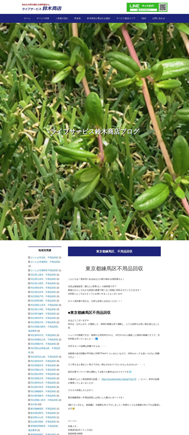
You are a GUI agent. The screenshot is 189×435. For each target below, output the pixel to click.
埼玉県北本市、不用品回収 (43, 292)
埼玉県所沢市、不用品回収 (43, 322)
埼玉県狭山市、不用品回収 (43, 370)
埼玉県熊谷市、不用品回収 (43, 365)
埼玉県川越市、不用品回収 (43, 314)
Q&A (144, 18)
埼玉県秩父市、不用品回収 (43, 378)
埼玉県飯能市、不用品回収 (43, 391)
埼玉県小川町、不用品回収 (43, 309)
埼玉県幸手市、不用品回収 (43, 318)
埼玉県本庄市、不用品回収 (43, 335)
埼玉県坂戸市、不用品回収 (43, 296)
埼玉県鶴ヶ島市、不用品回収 (44, 400)
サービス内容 (43, 18)
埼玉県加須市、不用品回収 (43, 288)
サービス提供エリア (125, 18)
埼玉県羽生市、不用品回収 (43, 383)
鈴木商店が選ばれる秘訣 (98, 18)
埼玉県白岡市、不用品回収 (43, 374)
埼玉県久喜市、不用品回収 (43, 279)
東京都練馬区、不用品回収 (43, 409)
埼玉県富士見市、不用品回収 (44, 305)
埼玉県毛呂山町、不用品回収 (44, 357)
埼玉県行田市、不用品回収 (43, 387)
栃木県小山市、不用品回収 (43, 417)
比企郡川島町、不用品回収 (43, 422)
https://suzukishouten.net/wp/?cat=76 (119, 379)
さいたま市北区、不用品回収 (44, 257)
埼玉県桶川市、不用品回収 (43, 344)
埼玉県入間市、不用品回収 (43, 283)
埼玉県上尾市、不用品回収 (43, 275)
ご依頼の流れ (62, 18)
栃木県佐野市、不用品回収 (43, 413)
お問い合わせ (158, 18)
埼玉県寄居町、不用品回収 (43, 301)
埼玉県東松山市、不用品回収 (44, 339)
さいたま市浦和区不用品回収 (44, 270)
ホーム (27, 18)
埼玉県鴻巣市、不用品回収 (43, 396)
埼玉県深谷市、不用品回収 (43, 361)
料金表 (77, 18)
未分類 (34, 404)
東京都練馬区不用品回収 (114, 268)
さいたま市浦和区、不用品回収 (45, 262)
